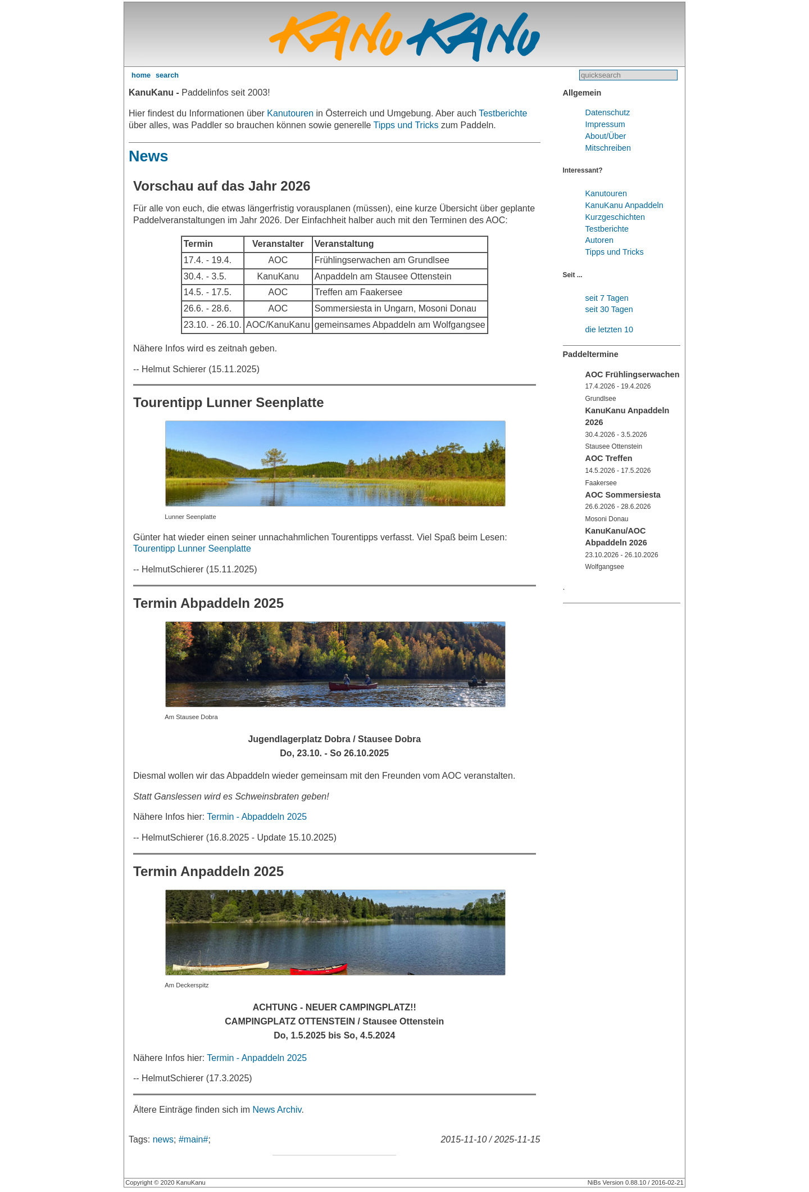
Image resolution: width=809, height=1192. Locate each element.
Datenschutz (607, 112)
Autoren (599, 240)
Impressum (605, 124)
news (163, 1139)
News (149, 156)
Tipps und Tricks (406, 125)
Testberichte (503, 113)
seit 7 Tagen (607, 298)
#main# (193, 1139)
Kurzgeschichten (615, 217)
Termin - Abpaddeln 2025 (257, 816)
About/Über (605, 136)
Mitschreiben (608, 147)
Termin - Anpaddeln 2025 (257, 1058)
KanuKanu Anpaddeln (624, 205)
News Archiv (277, 1109)
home (141, 75)
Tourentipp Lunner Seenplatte (192, 548)
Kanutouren (290, 113)
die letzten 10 (609, 329)
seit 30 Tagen (609, 309)
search (167, 75)
